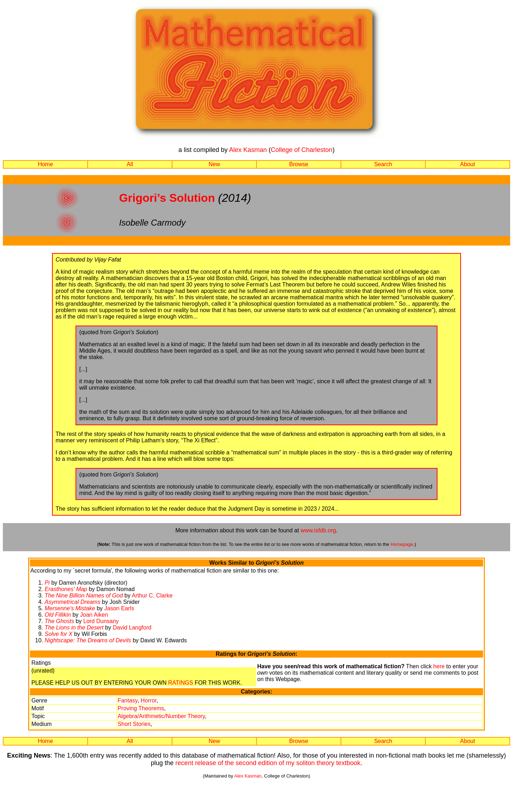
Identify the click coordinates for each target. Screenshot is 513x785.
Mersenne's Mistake (70, 608)
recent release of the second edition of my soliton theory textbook (267, 762)
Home (45, 164)
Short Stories (134, 724)
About (467, 164)
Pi (47, 583)
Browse (298, 164)
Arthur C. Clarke (152, 595)
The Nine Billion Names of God (84, 595)
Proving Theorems (141, 708)
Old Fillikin (58, 615)
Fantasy (128, 700)
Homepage (401, 544)
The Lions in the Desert (74, 628)
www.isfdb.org (318, 530)
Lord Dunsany (101, 621)
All (130, 164)
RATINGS (180, 683)
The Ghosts (59, 621)
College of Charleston (301, 149)
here (439, 666)
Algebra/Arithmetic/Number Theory (161, 716)
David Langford (132, 628)
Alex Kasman (248, 149)
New (214, 164)
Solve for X (58, 634)
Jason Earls (119, 608)
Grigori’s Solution (167, 197)
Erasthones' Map (66, 589)
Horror (148, 700)
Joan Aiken (94, 615)
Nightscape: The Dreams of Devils (88, 640)
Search (383, 164)
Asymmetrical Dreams (72, 602)
